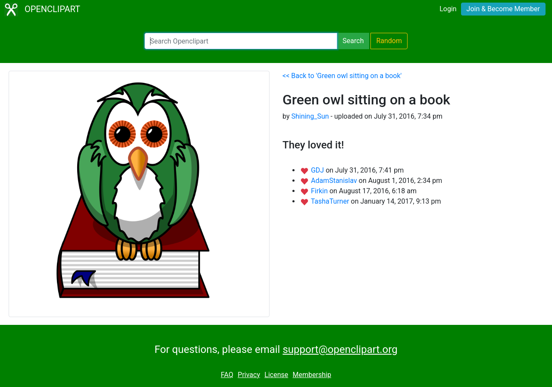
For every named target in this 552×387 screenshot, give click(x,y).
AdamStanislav (335, 180)
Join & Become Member (503, 9)
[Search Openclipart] (240, 41)
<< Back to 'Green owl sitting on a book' (341, 76)
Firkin (320, 191)
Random (389, 41)
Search (353, 41)
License (276, 375)
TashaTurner (331, 201)
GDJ (318, 170)
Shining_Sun (310, 116)
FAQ (227, 375)
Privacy (249, 375)
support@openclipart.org (339, 349)
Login (447, 9)
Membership (312, 375)
